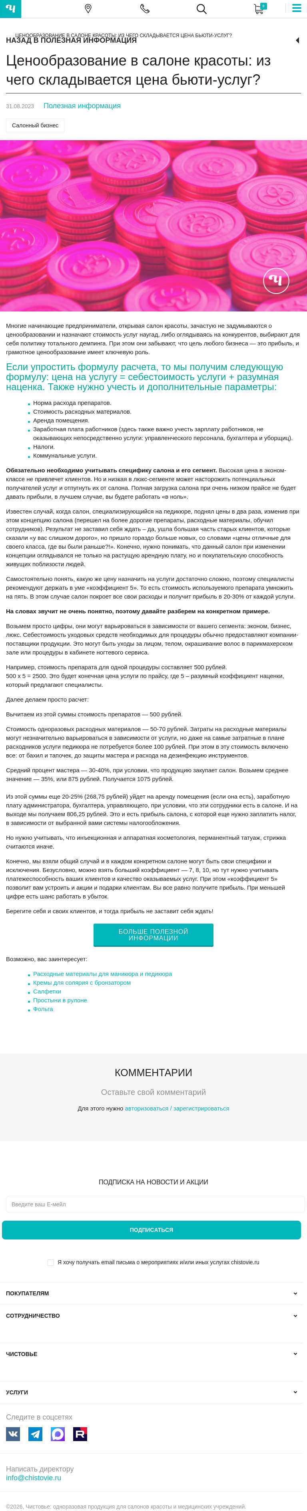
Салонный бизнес (35, 125)
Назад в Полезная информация (71, 40)
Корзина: (258, 9)
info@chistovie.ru (33, 1478)
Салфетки (47, 991)
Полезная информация (82, 106)
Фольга (43, 1008)
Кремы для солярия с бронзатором (82, 982)
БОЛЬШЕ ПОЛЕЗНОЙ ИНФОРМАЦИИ (153, 935)
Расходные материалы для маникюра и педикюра (102, 973)
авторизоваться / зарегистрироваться (177, 1108)
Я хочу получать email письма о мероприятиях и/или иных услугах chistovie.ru (158, 1262)
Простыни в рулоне (60, 1000)
